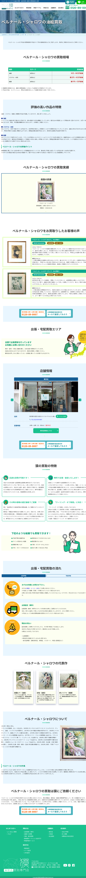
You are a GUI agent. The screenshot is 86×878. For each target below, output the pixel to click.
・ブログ (8, 834)
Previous (12, 400)
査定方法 (25, 845)
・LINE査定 (26, 853)
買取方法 (25, 828)
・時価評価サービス (29, 841)
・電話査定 (26, 848)
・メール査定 (27, 850)
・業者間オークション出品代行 (32, 838)
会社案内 (63, 828)
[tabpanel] (46, 193)
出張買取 (23, 576)
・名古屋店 (51, 836)
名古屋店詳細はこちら (49, 431)
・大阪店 (50, 834)
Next (80, 400)
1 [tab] (46, 211)
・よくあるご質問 (11, 832)
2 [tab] (46, 436)
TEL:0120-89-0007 (36, 419)
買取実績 (28, 8)
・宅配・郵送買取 (28, 836)
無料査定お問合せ (70, 2)
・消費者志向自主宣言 (67, 836)
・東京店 (50, 832)
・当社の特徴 (64, 832)
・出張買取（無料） (29, 832)
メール (33, 588)
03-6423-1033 (53, 867)
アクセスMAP (71, 416)
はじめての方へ (11, 828)
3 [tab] (47, 436)
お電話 (28, 588)
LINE (37, 588)
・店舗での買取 (27, 834)
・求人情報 (64, 834)
